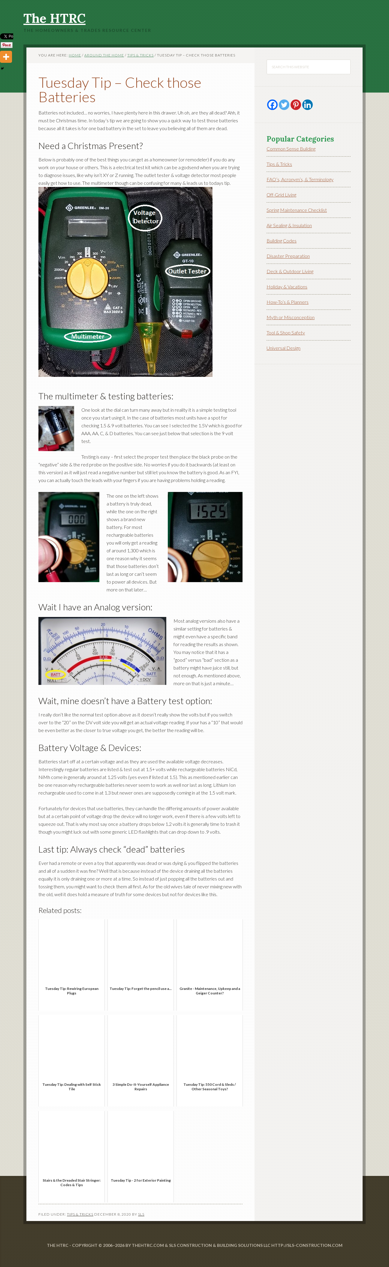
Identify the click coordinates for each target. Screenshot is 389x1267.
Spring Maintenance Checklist (297, 210)
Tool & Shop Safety (286, 332)
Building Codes (282, 240)
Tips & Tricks (80, 1214)
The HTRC (54, 18)
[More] (6, 57)
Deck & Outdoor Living (290, 271)
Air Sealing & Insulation (289, 225)
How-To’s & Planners (288, 302)
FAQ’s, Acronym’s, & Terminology (300, 179)
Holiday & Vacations (287, 286)
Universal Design (283, 348)
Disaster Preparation (288, 256)
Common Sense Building (291, 148)
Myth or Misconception (291, 317)
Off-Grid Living (281, 194)
